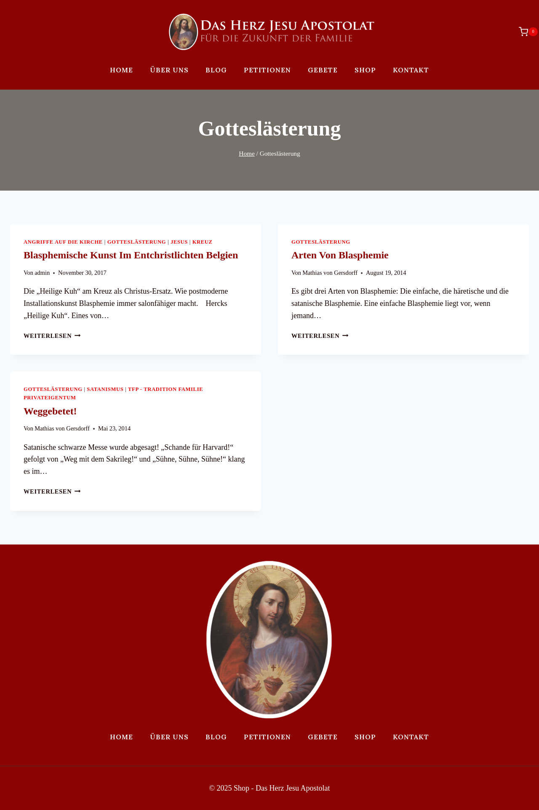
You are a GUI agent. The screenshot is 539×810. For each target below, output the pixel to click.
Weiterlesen (52, 335)
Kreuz (202, 242)
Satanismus (105, 389)
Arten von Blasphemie (340, 255)
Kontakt (411, 70)
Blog (216, 70)
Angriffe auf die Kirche (63, 242)
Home (121, 70)
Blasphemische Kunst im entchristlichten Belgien (131, 255)
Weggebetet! (50, 411)
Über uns (169, 70)
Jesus (179, 242)
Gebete (323, 70)
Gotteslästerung (136, 242)
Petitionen (267, 70)
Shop (365, 70)
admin (42, 272)
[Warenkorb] (524, 31)
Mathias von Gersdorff (330, 272)
